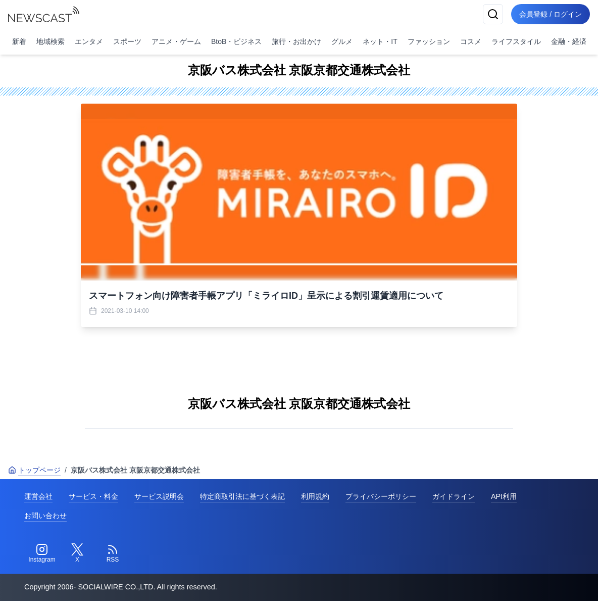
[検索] (493, 14)
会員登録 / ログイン (550, 14)
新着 (19, 41)
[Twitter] (77, 553)
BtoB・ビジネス (236, 41)
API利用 (504, 496)
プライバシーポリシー (380, 496)
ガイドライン (453, 496)
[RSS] (112, 553)
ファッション (429, 41)
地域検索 (50, 41)
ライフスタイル (516, 41)
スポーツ (127, 41)
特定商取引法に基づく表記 (242, 496)
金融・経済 (568, 41)
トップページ (34, 470)
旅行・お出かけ (296, 41)
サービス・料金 (93, 496)
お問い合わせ (45, 516)
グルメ (342, 41)
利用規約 (315, 496)
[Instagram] (42, 553)
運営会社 (38, 496)
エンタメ (89, 41)
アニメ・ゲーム (176, 41)
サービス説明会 (159, 496)
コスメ (470, 41)
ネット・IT (380, 41)
